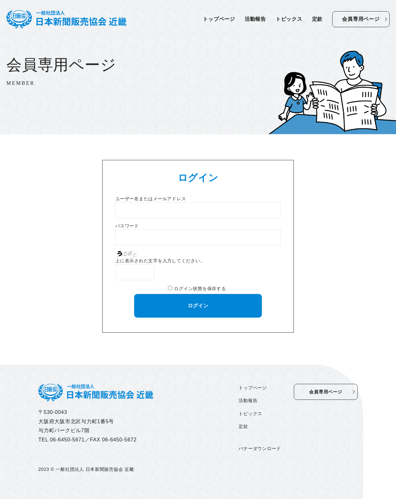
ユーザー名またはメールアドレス (150, 198)
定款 (317, 19)
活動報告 (255, 19)
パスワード (127, 226)
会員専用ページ (360, 19)
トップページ (219, 19)
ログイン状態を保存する (200, 288)
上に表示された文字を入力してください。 (160, 260)
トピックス (289, 19)
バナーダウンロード (260, 448)
